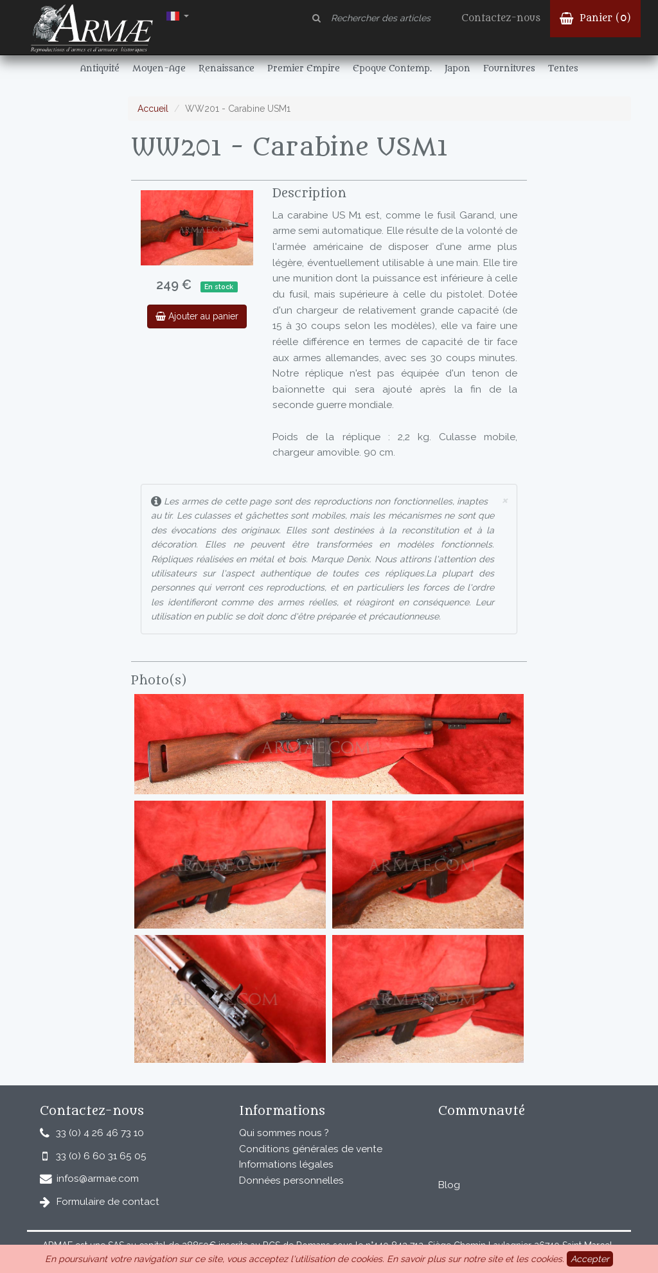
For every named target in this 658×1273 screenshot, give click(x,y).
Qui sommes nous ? (284, 1133)
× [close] (504, 499)
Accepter (590, 1259)
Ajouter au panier (197, 316)
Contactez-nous (500, 18)
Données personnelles (291, 1180)
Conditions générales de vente (310, 1149)
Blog (449, 1185)
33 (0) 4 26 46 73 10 (100, 1133)
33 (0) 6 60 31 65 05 (101, 1156)
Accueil (153, 108)
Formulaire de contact (108, 1201)
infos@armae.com (98, 1178)
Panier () (595, 18)
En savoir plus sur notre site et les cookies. (475, 1259)
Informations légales (286, 1164)
